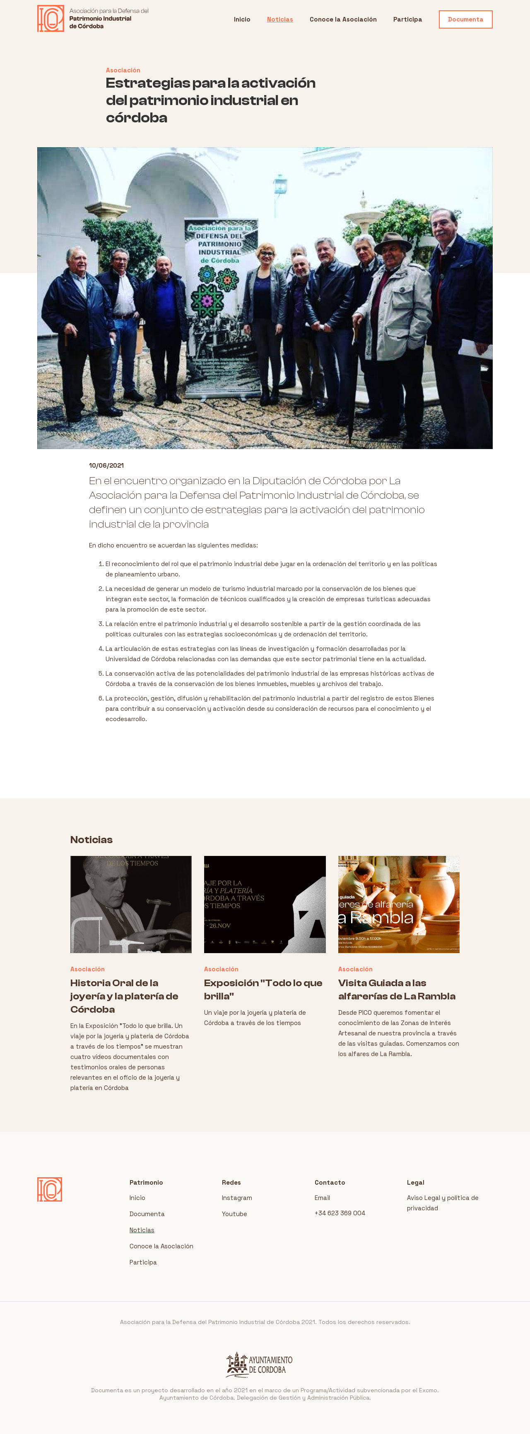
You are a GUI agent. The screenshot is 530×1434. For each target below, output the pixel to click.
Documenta (466, 19)
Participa (407, 19)
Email (322, 1198)
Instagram (237, 1198)
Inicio (242, 19)
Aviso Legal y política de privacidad (443, 1203)
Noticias (280, 19)
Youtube (234, 1214)
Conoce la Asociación (343, 19)
